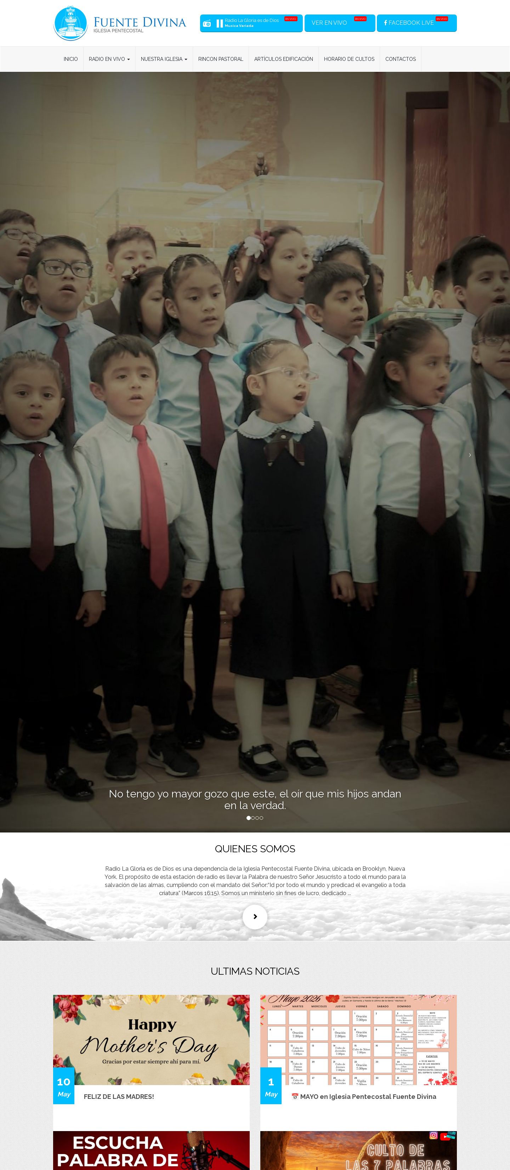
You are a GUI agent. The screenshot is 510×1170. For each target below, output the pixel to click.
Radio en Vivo (109, 59)
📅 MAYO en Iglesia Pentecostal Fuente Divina (363, 1096)
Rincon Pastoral (220, 59)
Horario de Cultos (349, 59)
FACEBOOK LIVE (416, 21)
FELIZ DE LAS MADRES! (119, 1096)
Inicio (71, 59)
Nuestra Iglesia (164, 59)
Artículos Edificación (283, 59)
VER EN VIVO (339, 21)
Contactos (400, 59)
